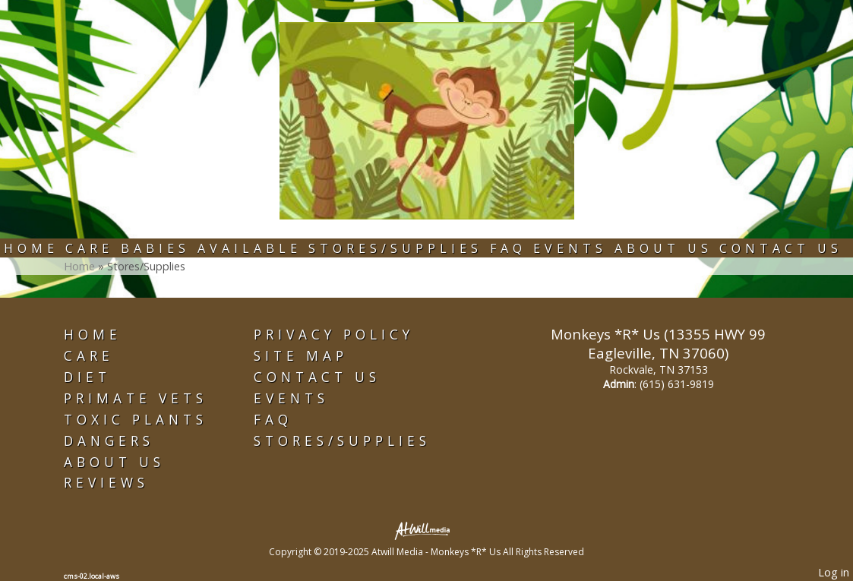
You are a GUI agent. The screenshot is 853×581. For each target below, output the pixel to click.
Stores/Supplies (395, 248)
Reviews (106, 482)
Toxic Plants (135, 419)
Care (89, 248)
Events (570, 248)
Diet (87, 377)
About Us (663, 248)
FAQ (508, 248)
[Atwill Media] (426, 529)
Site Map (301, 356)
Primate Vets (135, 398)
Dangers (109, 441)
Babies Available (211, 248)
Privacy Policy (334, 334)
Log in (833, 572)
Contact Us (780, 248)
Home (31, 248)
